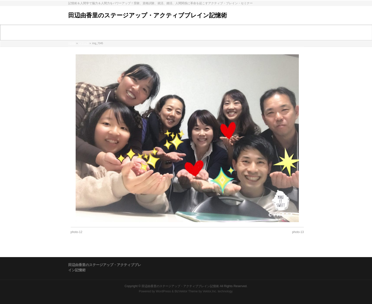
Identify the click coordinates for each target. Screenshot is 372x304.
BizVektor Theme (186, 291)
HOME (72, 43)
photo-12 (76, 232)
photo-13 (298, 232)
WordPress (163, 291)
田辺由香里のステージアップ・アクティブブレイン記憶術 (147, 15)
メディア (84, 43)
